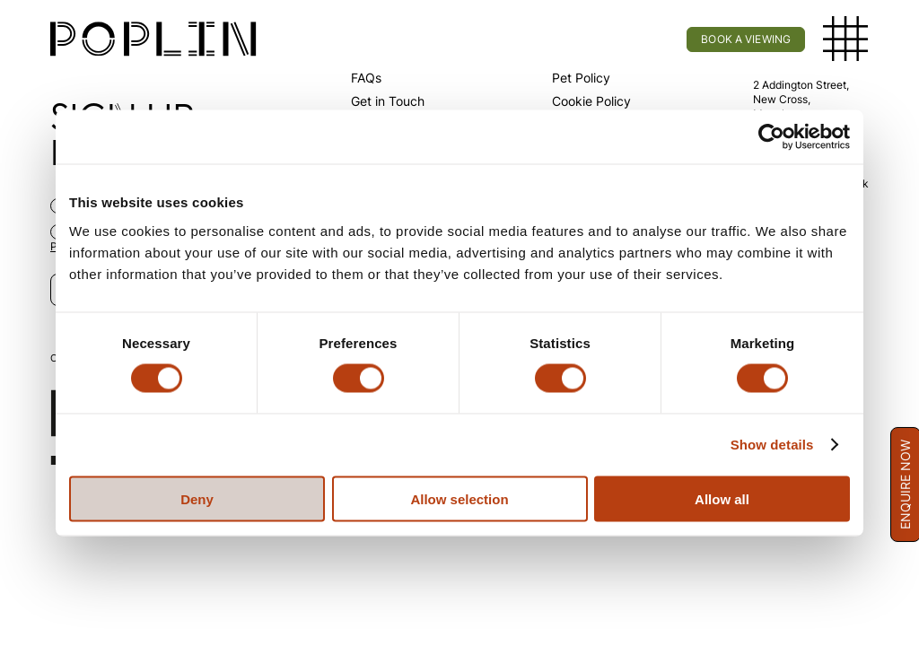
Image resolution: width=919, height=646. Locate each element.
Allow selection (459, 498)
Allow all (722, 498)
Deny (197, 498)
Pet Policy (581, 77)
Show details (772, 444)
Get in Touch (387, 101)
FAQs (366, 77)
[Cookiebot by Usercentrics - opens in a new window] (771, 137)
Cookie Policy (591, 101)
